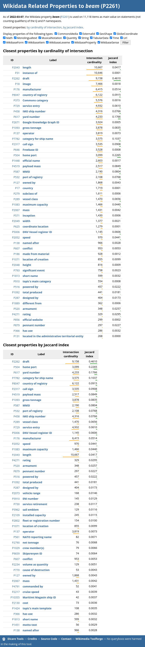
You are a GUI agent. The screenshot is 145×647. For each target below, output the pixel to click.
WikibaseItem (36, 42)
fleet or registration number (41, 520)
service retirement (35, 504)
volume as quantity (35, 564)
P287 (17, 298)
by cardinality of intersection (44, 27)
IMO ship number (34, 111)
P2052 (16, 237)
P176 (17, 89)
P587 (17, 171)
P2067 (16, 210)
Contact (66, 639)
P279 (17, 193)
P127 (17, 182)
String (85, 38)
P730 (17, 504)
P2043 (16, 67)
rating (27, 314)
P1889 (16, 303)
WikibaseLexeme (59, 42)
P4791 (16, 586)
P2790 (16, 542)
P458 (17, 111)
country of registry (35, 95)
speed (26, 237)
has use (28, 330)
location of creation (36, 259)
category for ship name (38, 139)
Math (9, 38)
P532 (17, 177)
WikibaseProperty (85, 42)
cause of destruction (36, 570)
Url (125, 38)
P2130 (16, 603)
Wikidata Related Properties (40, 5)
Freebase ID (30, 149)
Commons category (35, 100)
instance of (30, 73)
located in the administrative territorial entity (53, 336)
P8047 (16, 95)
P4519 (16, 166)
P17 (17, 188)
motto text (30, 625)
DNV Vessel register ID (37, 232)
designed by (30, 298)
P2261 (65, 17)
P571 (17, 215)
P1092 (16, 292)
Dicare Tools (16, 639)
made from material (36, 254)
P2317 (16, 144)
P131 (17, 336)
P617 (17, 117)
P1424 (16, 608)
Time (116, 38)
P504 (17, 155)
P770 (17, 570)
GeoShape (105, 34)
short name (30, 276)
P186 (17, 254)
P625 (17, 226)
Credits (32, 639)
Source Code (49, 639)
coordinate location (35, 226)
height (27, 265)
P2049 (16, 221)
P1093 (16, 128)
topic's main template (37, 608)
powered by (30, 287)
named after (31, 243)
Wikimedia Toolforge (89, 639)
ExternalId (89, 34)
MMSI (26, 171)
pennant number (34, 325)
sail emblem (31, 509)
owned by (29, 182)
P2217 (16, 592)
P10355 (15, 597)
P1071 (16, 259)
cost (25, 603)
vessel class (30, 199)
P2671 (16, 122)
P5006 (16, 232)
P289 (17, 199)
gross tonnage (32, 128)
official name (31, 160)
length (27, 67)
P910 (17, 281)
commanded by (33, 586)
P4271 (16, 314)
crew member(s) (33, 548)
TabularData (100, 38)
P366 (17, 330)
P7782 (16, 139)
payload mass (32, 166)
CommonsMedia (68, 34)
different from (32, 303)
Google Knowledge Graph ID (41, 122)
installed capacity (34, 515)
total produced (32, 292)
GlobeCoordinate (127, 34)
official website (33, 320)
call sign (28, 144)
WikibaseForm (15, 42)
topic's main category (37, 281)
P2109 (16, 515)
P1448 (16, 160)
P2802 (16, 520)
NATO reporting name (37, 537)
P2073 (16, 493)
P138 (17, 243)
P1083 (16, 204)
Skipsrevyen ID (32, 553)
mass (26, 210)
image (27, 84)
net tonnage (31, 542)
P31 (17, 73)
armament (30, 309)
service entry (31, 106)
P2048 (16, 265)
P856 (17, 320)
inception (29, 215)
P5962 (16, 509)
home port (30, 155)
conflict (27, 248)
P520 (17, 309)
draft (26, 78)
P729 (17, 106)
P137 (17, 133)
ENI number (30, 498)
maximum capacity (35, 204)
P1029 (16, 548)
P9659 (16, 553)
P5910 (16, 498)
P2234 (16, 564)
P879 (17, 325)
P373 (17, 100)
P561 (17, 537)
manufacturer (32, 89)
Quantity (71, 38)
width (26, 221)
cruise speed (31, 592)
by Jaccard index (73, 27)
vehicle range (31, 493)
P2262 (16, 78)
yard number (31, 117)
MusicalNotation (52, 38)
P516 (17, 287)
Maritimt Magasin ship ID (39, 597)
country (28, 188)
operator (28, 133)
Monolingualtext (27, 38)
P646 (17, 149)
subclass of (30, 193)
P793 (17, 270)
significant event (34, 270)
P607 (17, 248)
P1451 (16, 625)
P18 (17, 84)
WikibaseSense (110, 42)
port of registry (33, 177)
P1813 (16, 276)
